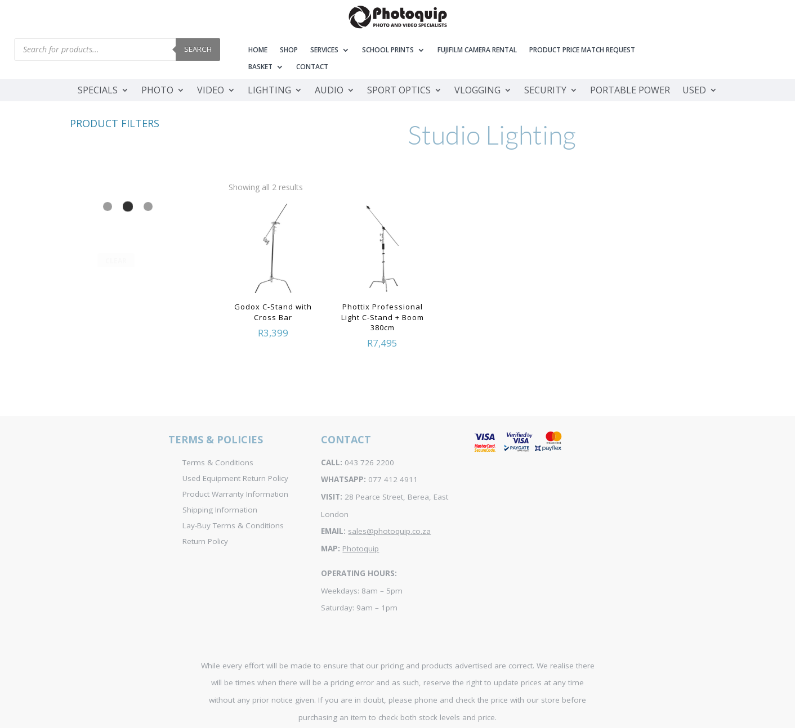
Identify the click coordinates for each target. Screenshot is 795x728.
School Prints (388, 50)
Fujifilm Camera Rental (477, 50)
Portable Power (630, 91)
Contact (312, 67)
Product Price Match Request (582, 50)
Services (324, 50)
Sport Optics (399, 91)
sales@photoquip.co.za (389, 531)
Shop (289, 50)
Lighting (269, 91)
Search (198, 49)
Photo (157, 91)
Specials (98, 91)
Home (257, 50)
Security (545, 91)
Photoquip (360, 548)
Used (694, 91)
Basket (260, 67)
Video (210, 91)
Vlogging (477, 91)
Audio (329, 91)
